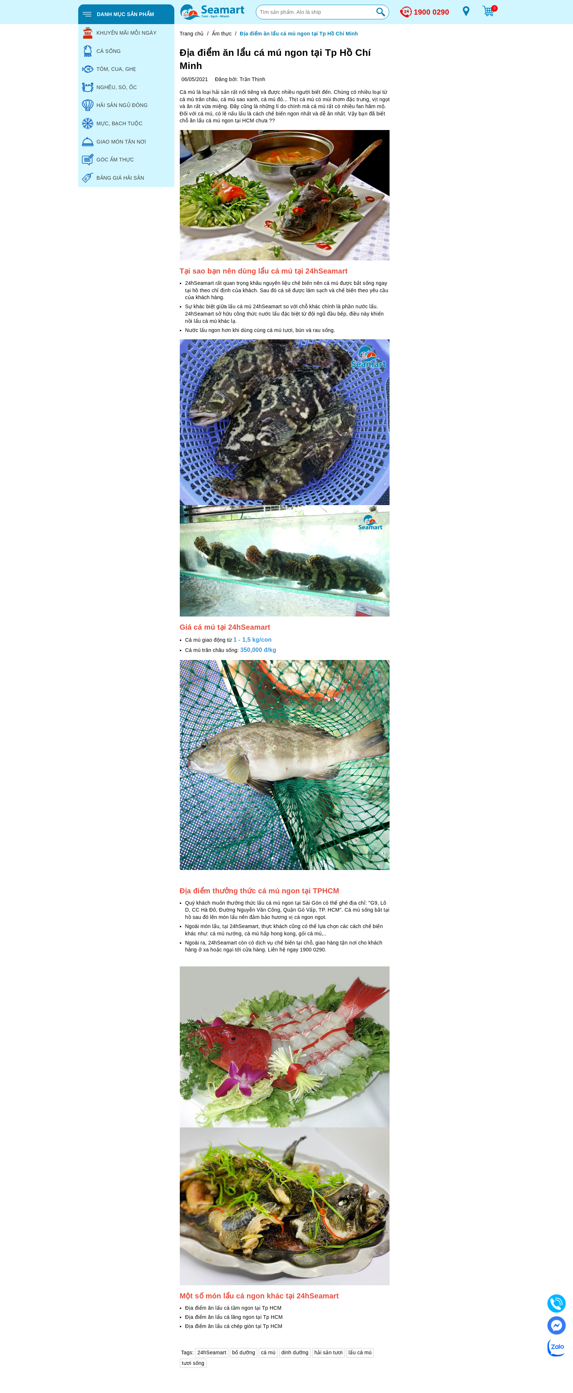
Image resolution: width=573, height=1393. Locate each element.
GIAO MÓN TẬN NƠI (114, 142)
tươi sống (193, 1363)
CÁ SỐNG (101, 51)
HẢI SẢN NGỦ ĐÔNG (115, 105)
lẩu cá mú (360, 1352)
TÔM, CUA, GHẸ (109, 69)
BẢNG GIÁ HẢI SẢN (113, 178)
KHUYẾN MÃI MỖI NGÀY (119, 33)
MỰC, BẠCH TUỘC (112, 123)
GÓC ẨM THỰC (108, 159)
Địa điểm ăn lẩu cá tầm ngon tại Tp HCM (233, 1308)
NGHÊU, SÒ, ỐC (109, 87)
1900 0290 (431, 12)
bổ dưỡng (243, 1352)
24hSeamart (211, 1352)
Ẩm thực (222, 34)
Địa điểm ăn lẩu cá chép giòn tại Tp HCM (233, 1326)
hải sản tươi (328, 1352)
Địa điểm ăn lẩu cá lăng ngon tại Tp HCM (234, 1317)
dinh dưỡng (294, 1352)
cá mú (268, 1352)
